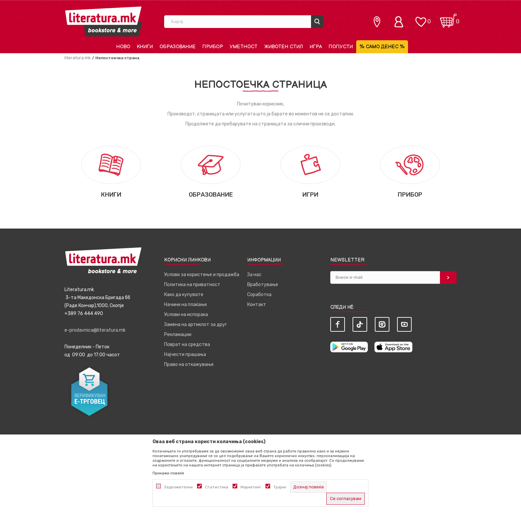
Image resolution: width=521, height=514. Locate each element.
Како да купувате (183, 294)
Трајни (279, 487)
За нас (254, 274)
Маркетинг (251, 487)
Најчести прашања (185, 354)
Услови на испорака (186, 314)
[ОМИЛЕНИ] (420, 18)
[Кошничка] (448, 18)
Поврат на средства (187, 344)
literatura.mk (77, 57)
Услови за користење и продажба (201, 274)
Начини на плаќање (185, 304)
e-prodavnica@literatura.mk (95, 330)
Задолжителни (178, 487)
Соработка (259, 294)
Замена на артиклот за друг (195, 324)
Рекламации (177, 334)
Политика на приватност (192, 284)
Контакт (256, 304)
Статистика (216, 487)
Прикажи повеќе (168, 473)
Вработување (262, 284)
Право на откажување (189, 364)
